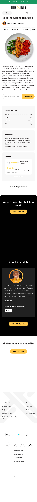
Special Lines (18, 451)
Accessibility (18, 454)
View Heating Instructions (18, 187)
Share (29, 13)
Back (7, 13)
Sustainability (30, 413)
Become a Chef (7, 413)
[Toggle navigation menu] (2, 7)
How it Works (6, 403)
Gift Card (29, 406)
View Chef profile (18, 324)
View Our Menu (18, 212)
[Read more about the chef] (8, 300)
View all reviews (18, 177)
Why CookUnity (7, 406)
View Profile (20, 23)
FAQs (4, 410)
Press (28, 403)
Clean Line (18, 458)
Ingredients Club (18, 461)
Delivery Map (30, 410)
